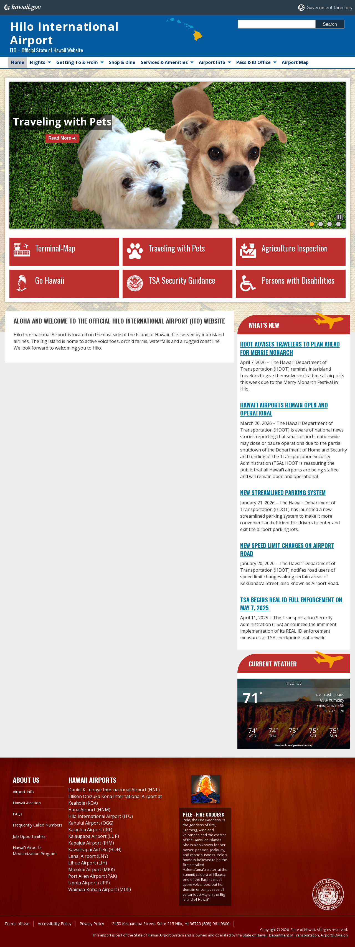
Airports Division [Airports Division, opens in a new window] (334, 935)
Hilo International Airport (64, 33)
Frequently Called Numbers (37, 825)
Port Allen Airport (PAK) (92, 876)
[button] (339, 217)
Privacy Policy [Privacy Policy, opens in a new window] (92, 923)
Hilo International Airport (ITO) (100, 816)
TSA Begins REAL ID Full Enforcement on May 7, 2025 (291, 603)
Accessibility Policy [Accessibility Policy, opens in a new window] (54, 923)
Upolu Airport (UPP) (89, 883)
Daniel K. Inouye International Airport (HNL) (114, 790)
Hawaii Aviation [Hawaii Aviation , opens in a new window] (27, 802)
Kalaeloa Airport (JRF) (90, 830)
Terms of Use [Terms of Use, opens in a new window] (16, 923)
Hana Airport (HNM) (89, 810)
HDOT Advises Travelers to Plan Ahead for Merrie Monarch (290, 348)
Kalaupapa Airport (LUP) (93, 836)
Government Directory (330, 8)
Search (330, 24)
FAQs (17, 814)
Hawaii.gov (22, 7)
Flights (37, 62)
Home (17, 62)
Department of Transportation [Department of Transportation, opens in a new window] (294, 935)
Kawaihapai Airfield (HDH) (94, 849)
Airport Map (295, 62)
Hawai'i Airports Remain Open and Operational (284, 409)
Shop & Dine (122, 62)
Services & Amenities (164, 62)
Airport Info (212, 62)
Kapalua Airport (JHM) (91, 843)
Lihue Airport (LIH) (87, 863)
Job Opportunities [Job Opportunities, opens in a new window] (29, 836)
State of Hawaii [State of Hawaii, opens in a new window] (255, 935)
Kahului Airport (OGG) (90, 823)
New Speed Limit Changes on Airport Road (287, 549)
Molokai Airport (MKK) (91, 869)
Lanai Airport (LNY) (88, 856)
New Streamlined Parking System (283, 492)
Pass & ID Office (253, 62)
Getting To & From (77, 62)
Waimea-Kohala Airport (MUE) (99, 889)
